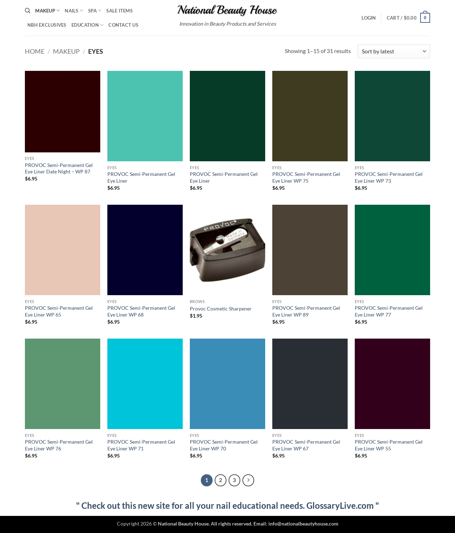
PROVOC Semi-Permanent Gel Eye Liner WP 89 (306, 311)
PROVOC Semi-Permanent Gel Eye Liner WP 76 (59, 445)
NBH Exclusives (46, 25)
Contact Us (123, 25)
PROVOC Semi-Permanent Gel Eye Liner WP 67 (306, 445)
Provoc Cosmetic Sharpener (221, 308)
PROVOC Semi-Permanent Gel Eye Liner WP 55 (389, 445)
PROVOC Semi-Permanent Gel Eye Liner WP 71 (141, 445)
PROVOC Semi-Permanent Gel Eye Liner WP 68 (141, 311)
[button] (369, 18)
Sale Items (119, 11)
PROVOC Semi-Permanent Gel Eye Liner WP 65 (59, 311)
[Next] (248, 480)
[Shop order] (394, 51)
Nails (74, 10)
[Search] (27, 10)
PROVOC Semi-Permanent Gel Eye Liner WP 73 (389, 177)
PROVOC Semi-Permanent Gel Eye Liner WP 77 (389, 311)
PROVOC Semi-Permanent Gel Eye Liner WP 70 (224, 445)
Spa (94, 10)
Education (87, 25)
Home (34, 51)
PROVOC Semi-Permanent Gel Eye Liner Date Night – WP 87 (59, 168)
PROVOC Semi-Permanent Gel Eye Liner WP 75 (306, 177)
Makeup (47, 10)
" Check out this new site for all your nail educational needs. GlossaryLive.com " (227, 505)
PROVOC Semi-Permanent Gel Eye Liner (141, 177)
